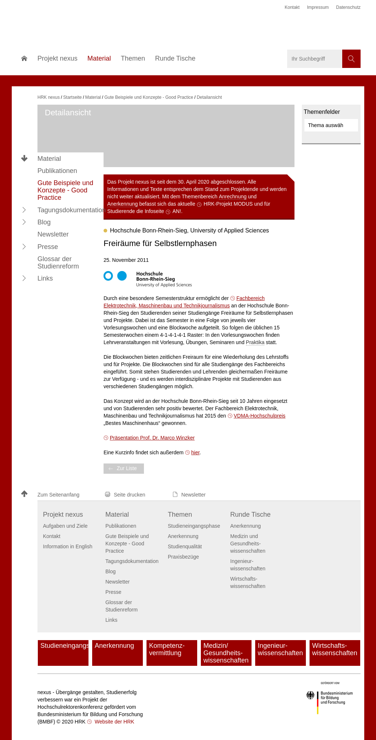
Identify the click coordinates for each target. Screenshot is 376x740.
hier (195, 452)
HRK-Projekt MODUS (228, 204)
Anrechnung (233, 196)
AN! (177, 211)
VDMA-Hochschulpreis (260, 416)
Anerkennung (122, 204)
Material (49, 158)
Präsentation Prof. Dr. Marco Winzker (152, 438)
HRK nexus (48, 97)
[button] (24, 210)
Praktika (255, 342)
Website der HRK (113, 722)
